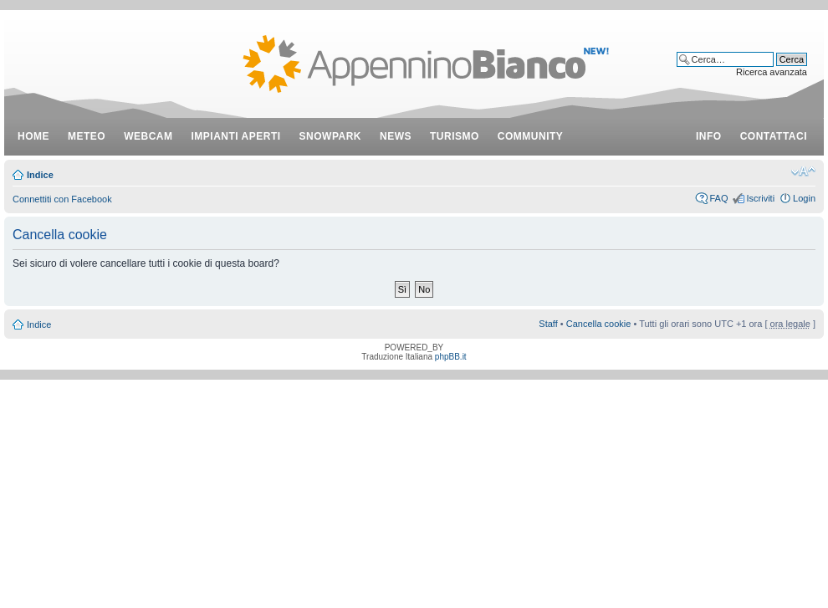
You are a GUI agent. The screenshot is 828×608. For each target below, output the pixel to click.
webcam (148, 136)
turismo (454, 136)
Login (804, 198)
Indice (40, 175)
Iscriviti (760, 198)
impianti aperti (236, 136)
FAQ (718, 198)
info (709, 136)
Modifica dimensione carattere (803, 171)
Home (33, 136)
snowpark (330, 136)
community (531, 136)
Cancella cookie (598, 324)
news (395, 136)
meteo (86, 136)
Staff (548, 324)
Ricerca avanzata (771, 72)
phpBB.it (451, 356)
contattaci (773, 136)
